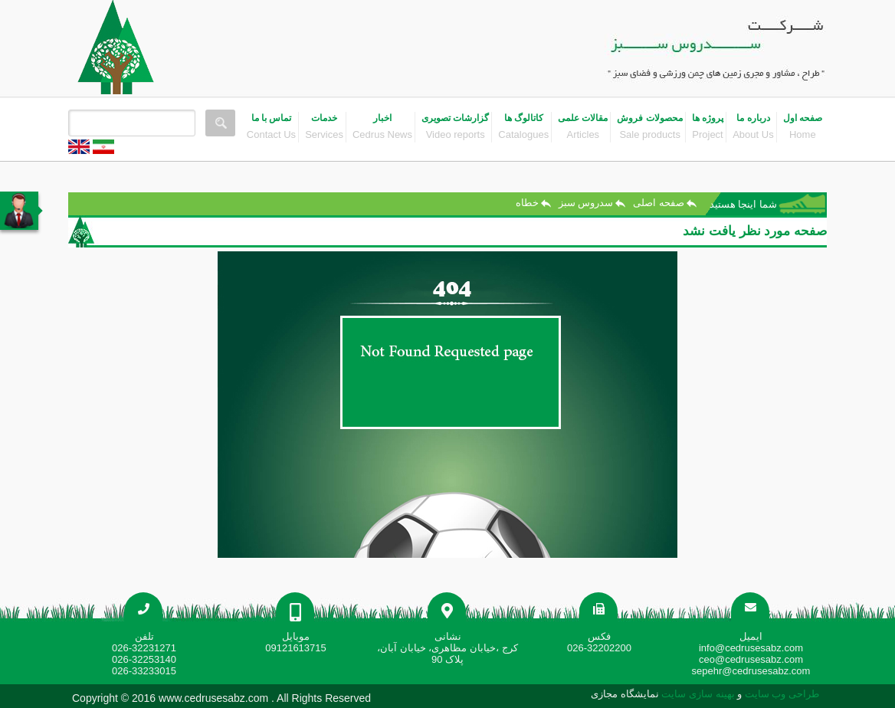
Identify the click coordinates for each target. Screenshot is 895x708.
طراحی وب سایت (780, 694)
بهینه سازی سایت (698, 694)
